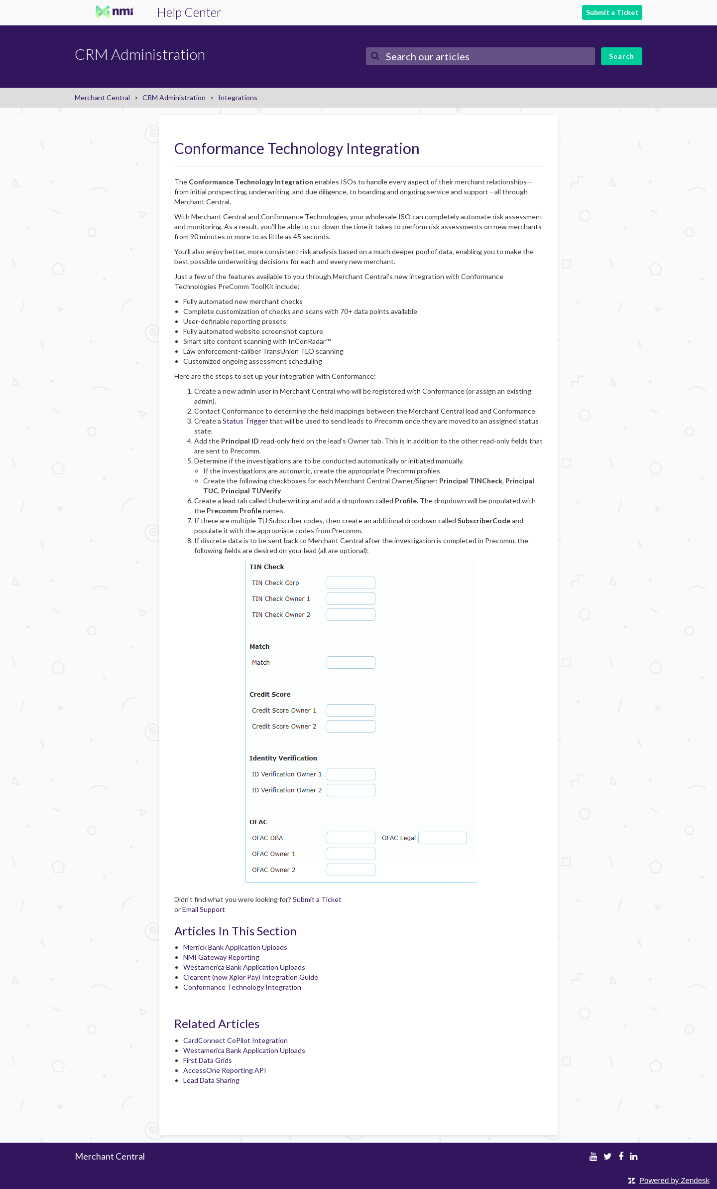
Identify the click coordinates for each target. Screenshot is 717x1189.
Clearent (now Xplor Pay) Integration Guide (250, 977)
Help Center (189, 11)
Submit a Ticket (612, 12)
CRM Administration (174, 97)
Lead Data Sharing (211, 1080)
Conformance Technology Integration (242, 987)
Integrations (237, 97)
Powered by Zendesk (674, 1180)
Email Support (203, 909)
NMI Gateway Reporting (221, 957)
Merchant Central (102, 97)
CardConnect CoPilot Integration (235, 1040)
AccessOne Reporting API (224, 1070)
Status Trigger (245, 421)
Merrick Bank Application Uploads (235, 947)
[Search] (480, 56)
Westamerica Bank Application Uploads (244, 967)
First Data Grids (207, 1060)
